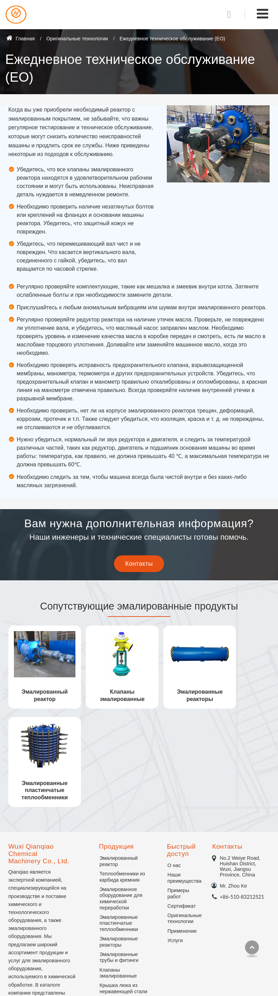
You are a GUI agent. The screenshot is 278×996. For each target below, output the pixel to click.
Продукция (116, 747)
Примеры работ (178, 794)
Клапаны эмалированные (105, 687)
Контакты (227, 747)
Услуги (175, 841)
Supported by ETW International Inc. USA (139, 983)
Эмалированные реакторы (172, 687)
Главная (20, 38)
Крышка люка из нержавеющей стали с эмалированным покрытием (123, 895)
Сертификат (181, 806)
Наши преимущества (181, 778)
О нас (174, 766)
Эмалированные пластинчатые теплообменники (239, 691)
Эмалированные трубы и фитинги (118, 858)
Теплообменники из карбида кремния (122, 777)
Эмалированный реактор (39, 687)
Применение (181, 831)
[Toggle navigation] (262, 14)
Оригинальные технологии (77, 38)
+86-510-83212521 (242, 797)
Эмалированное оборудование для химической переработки (120, 799)
